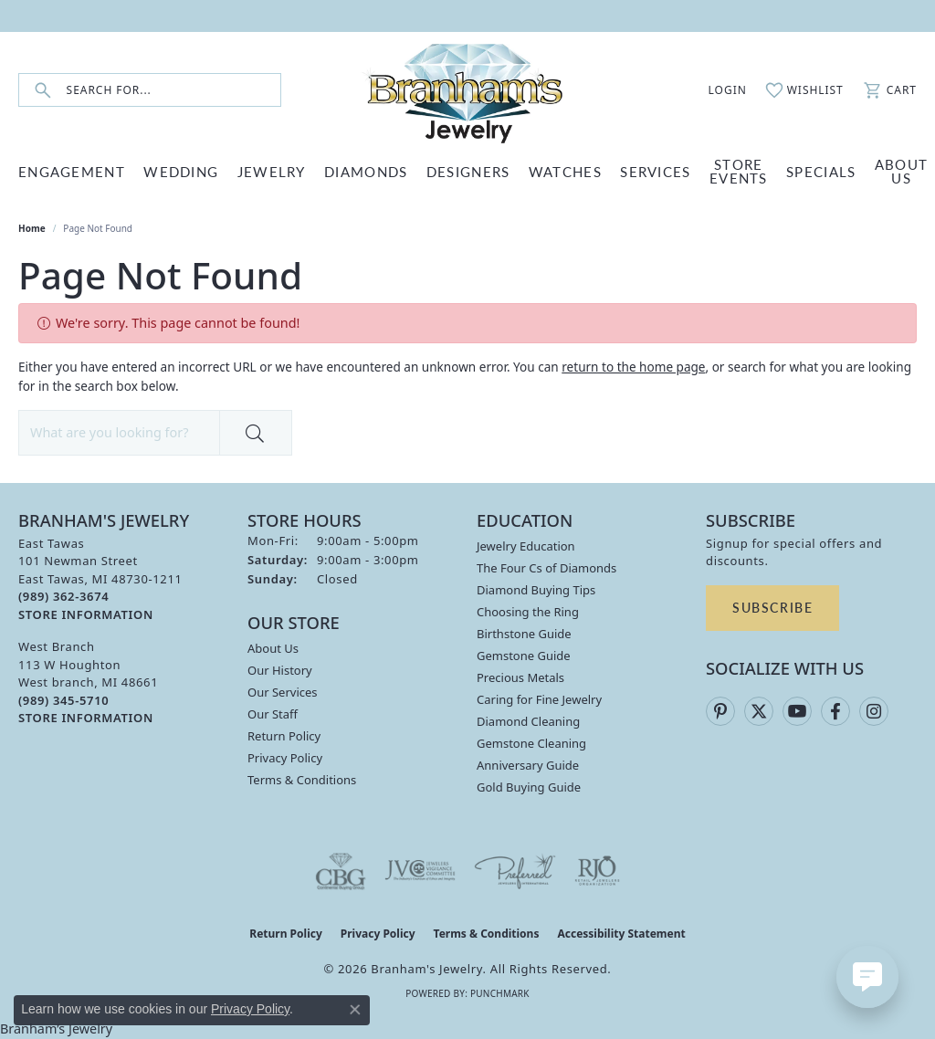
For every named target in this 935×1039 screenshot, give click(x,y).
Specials (821, 171)
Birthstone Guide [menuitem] (524, 633)
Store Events (738, 170)
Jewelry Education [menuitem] (526, 546)
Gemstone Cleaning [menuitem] (531, 743)
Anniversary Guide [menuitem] (528, 765)
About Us (273, 648)
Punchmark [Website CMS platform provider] (500, 993)
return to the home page (633, 366)
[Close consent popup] (355, 1009)
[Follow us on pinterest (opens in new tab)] (720, 711)
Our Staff (272, 714)
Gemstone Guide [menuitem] (524, 655)
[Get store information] (85, 615)
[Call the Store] (63, 596)
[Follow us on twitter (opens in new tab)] (758, 711)
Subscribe (772, 607)
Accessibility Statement (621, 933)
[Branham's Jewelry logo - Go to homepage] (467, 90)
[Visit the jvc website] (420, 871)
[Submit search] (43, 90)
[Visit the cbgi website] (340, 871)
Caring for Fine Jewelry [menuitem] (539, 699)
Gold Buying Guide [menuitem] (529, 787)
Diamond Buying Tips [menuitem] (536, 590)
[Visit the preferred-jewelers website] (515, 871)
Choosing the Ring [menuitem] (528, 611)
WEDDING (180, 171)
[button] (717, 90)
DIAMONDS (365, 171)
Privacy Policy (284, 758)
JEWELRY (271, 171)
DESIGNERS (468, 171)
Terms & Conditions (301, 779)
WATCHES (565, 171)
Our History (279, 670)
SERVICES (655, 171)
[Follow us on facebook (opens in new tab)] (835, 711)
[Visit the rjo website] (597, 871)
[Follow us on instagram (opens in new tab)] (873, 711)
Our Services (282, 692)
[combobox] (173, 90)
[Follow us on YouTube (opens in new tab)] (797, 711)
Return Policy (283, 736)
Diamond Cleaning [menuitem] (528, 721)
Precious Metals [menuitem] (520, 677)
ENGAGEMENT (71, 171)
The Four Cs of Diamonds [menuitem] (546, 568)
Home (32, 228)
